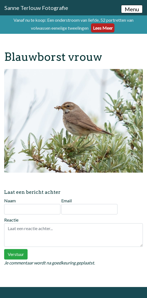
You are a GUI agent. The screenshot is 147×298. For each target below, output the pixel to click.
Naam (32, 206)
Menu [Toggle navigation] (132, 9)
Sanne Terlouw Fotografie (36, 7)
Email (89, 206)
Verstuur (16, 254)
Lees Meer (103, 28)
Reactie (73, 232)
